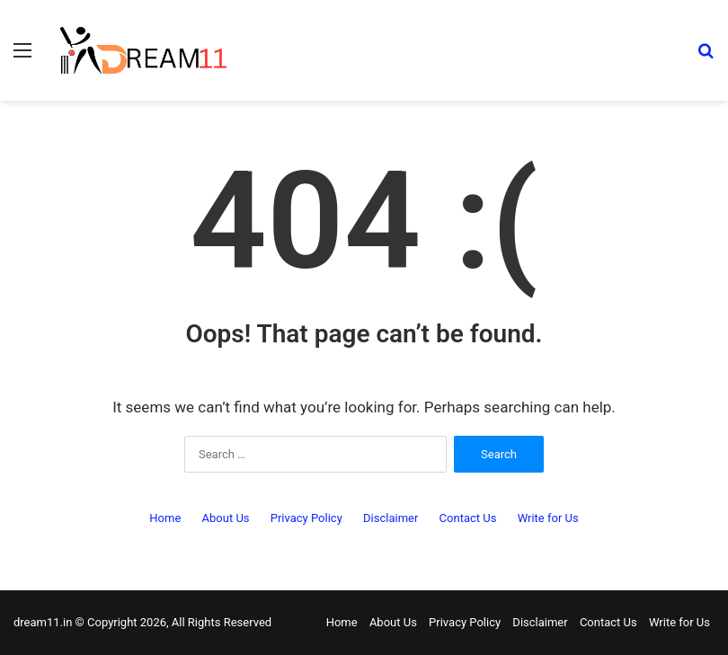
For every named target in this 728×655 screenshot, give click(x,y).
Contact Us (468, 518)
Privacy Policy (306, 518)
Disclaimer (390, 518)
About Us (226, 518)
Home (165, 518)
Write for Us (548, 518)
